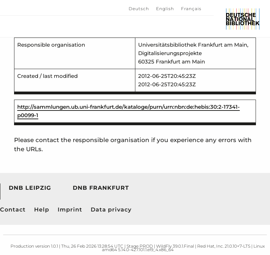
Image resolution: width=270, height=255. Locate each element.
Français (191, 8)
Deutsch (139, 8)
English (165, 8)
